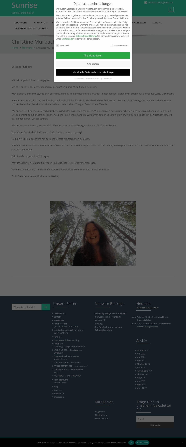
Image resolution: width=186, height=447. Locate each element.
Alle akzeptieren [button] (93, 50)
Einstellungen (68, 33)
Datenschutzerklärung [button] (94, 73)
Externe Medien (119, 40)
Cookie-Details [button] (79, 73)
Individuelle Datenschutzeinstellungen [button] (93, 67)
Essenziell (62, 40)
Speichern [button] (93, 58)
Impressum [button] (108, 73)
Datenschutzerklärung (86, 30)
